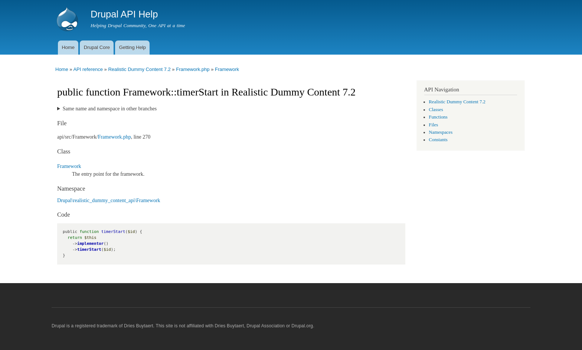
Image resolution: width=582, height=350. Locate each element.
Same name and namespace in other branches (110, 108)
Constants (438, 139)
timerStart (89, 249)
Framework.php (192, 69)
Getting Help (132, 47)
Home (68, 47)
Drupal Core (97, 47)
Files (433, 124)
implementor (90, 243)
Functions (438, 117)
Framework (227, 69)
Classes (436, 109)
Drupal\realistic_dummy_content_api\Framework (108, 200)
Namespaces (440, 132)
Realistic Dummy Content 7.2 (139, 69)
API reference (88, 69)
